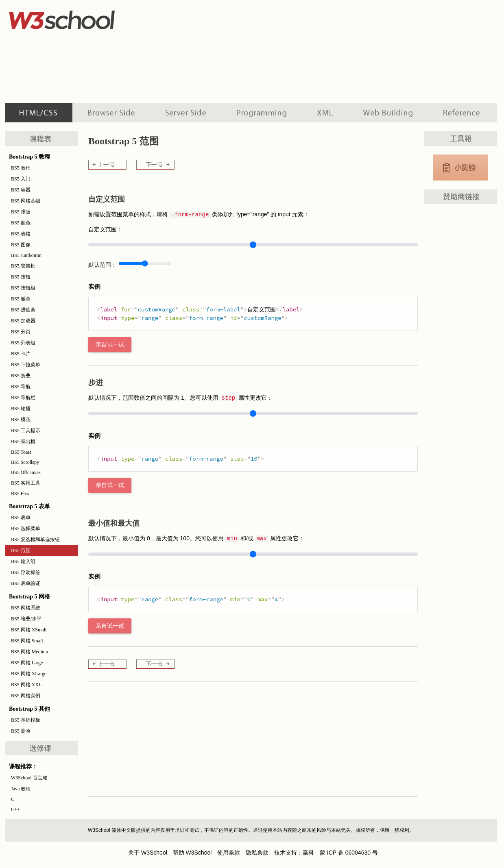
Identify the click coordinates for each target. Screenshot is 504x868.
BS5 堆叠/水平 (26, 619)
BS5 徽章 (21, 299)
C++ (15, 809)
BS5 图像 (21, 245)
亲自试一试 (110, 345)
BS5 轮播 (21, 408)
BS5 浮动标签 (25, 572)
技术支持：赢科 (294, 852)
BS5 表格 (21, 234)
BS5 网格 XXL (26, 684)
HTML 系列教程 (38, 112)
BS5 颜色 (21, 223)
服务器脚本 (185, 112)
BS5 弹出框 (23, 441)
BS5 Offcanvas (26, 472)
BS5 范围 (21, 550)
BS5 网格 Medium (29, 652)
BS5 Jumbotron (26, 255)
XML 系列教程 (325, 112)
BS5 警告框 (23, 266)
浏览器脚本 (111, 112)
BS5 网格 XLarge (28, 674)
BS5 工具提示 (25, 430)
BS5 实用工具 (25, 483)
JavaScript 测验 (460, 167)
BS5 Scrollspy (25, 462)
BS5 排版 (21, 212)
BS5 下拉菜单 (25, 365)
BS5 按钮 (21, 277)
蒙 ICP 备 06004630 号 (349, 852)
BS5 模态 (21, 419)
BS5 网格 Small (27, 641)
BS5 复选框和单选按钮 (35, 539)
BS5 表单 (21, 517)
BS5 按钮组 (23, 288)
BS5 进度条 (23, 310)
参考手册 (462, 112)
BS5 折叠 (21, 376)
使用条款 (228, 852)
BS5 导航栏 (23, 397)
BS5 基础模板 (25, 720)
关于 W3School (147, 852)
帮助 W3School (192, 852)
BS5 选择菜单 (25, 528)
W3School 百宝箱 (29, 778)
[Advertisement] (221, 51)
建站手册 (388, 112)
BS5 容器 (21, 190)
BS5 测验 (21, 731)
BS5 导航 (21, 386)
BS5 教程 (21, 168)
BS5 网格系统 (25, 608)
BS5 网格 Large (27, 663)
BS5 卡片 (21, 354)
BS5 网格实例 (25, 695)
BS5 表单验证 (25, 583)
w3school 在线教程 (80, 18)
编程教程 (261, 112)
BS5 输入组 (23, 561)
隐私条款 (257, 852)
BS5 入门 (21, 179)
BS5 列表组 (23, 343)
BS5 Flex (20, 493)
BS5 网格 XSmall (28, 630)
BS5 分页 (21, 332)
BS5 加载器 (23, 321)
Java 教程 (21, 789)
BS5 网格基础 (25, 201)
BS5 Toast (21, 452)
